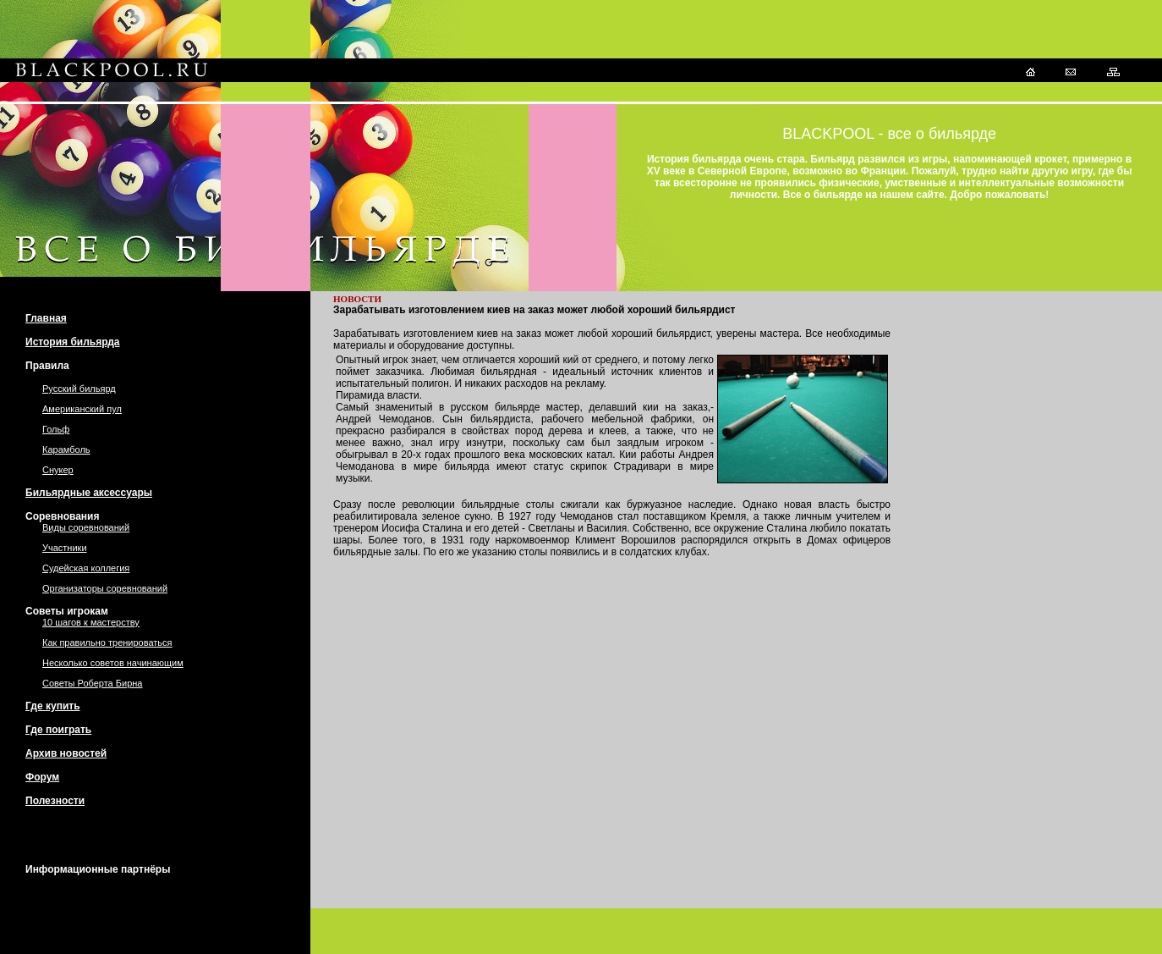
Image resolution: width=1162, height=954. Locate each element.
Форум (42, 777)
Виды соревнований (85, 527)
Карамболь (66, 449)
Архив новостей (66, 753)
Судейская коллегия (85, 568)
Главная (46, 318)
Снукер (58, 470)
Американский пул (82, 409)
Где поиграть (58, 730)
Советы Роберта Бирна (92, 683)
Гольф (55, 429)
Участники (64, 548)
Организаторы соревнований (104, 588)
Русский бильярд (79, 388)
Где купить (52, 706)
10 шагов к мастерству (91, 622)
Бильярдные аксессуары (88, 493)
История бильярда (72, 342)
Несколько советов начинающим (113, 663)
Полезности (55, 801)
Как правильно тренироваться (107, 642)
